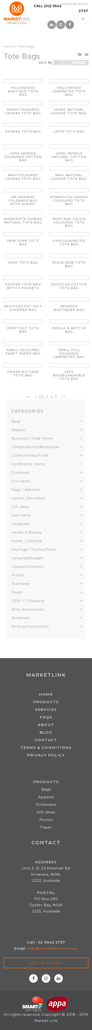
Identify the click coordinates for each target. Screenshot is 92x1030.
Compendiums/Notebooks (35, 447)
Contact (46, 740)
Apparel (18, 430)
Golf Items (21, 515)
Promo (17, 575)
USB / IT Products (27, 601)
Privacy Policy (46, 755)
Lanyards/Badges (27, 558)
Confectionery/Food (29, 455)
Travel (16, 592)
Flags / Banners (25, 490)
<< (28, 397)
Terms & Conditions (46, 747)
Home (9, 46)
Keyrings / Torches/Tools (33, 549)
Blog (46, 732)
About (46, 724)
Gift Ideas (20, 507)
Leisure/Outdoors (27, 567)
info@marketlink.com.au (53, 948)
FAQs (46, 717)
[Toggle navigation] (83, 18)
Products (46, 702)
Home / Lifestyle (26, 541)
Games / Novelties (28, 498)
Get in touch (46, 963)
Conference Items (28, 464)
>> (63, 397)
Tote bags (26, 46)
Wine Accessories (27, 609)
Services (46, 709)
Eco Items (20, 481)
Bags (16, 421)
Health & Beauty (26, 532)
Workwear (20, 618)
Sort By (46, 62)
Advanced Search (75, 3)
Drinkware (20, 472)
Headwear (20, 524)
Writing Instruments (30, 626)
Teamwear (20, 584)
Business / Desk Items (32, 438)
